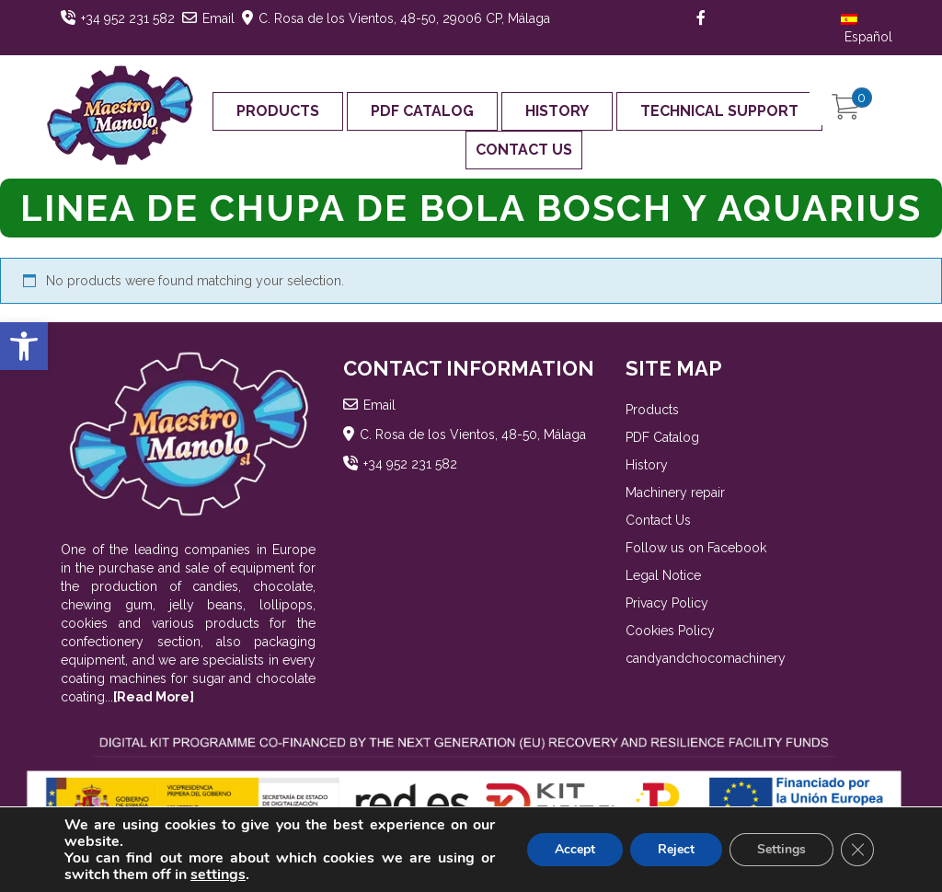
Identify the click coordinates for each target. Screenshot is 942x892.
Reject (676, 849)
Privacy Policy (667, 603)
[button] (24, 346)
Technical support (719, 111)
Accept (575, 849)
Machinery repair (675, 492)
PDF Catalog (422, 111)
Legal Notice (663, 575)
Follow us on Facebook (696, 547)
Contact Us (524, 149)
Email (218, 18)
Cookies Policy (670, 630)
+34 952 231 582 (128, 18)
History (557, 111)
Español (866, 29)
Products (277, 111)
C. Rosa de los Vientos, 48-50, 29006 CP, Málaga (404, 18)
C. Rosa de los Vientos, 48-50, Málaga (473, 434)
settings (218, 874)
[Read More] (153, 696)
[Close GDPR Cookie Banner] (857, 849)
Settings (781, 849)
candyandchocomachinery (706, 658)
